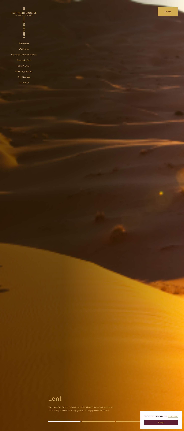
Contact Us (24, 83)
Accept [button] (161, 423)
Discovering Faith (24, 60)
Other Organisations (24, 72)
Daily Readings (24, 77)
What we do (24, 49)
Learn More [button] (173, 417)
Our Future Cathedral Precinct (24, 55)
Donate (168, 11)
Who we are (24, 44)
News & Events (24, 66)
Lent (55, 398)
